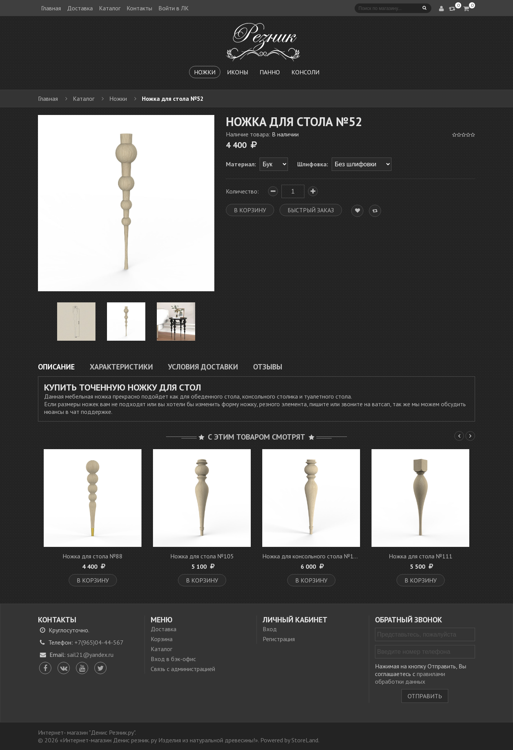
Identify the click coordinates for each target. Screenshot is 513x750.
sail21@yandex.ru (90, 654)
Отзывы (267, 366)
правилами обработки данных (410, 677)
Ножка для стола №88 (92, 556)
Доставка (80, 8)
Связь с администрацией (183, 669)
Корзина (162, 639)
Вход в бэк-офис (173, 659)
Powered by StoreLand (289, 740)
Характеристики (121, 366)
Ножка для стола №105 (202, 556)
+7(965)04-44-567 (98, 642)
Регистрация (279, 639)
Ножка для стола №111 (420, 556)
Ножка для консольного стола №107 (311, 556)
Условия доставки (203, 366)
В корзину (93, 580)
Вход (270, 629)
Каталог (109, 8)
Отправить (425, 696)
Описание (56, 366)
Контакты (139, 8)
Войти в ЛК (173, 8)
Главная (51, 8)
